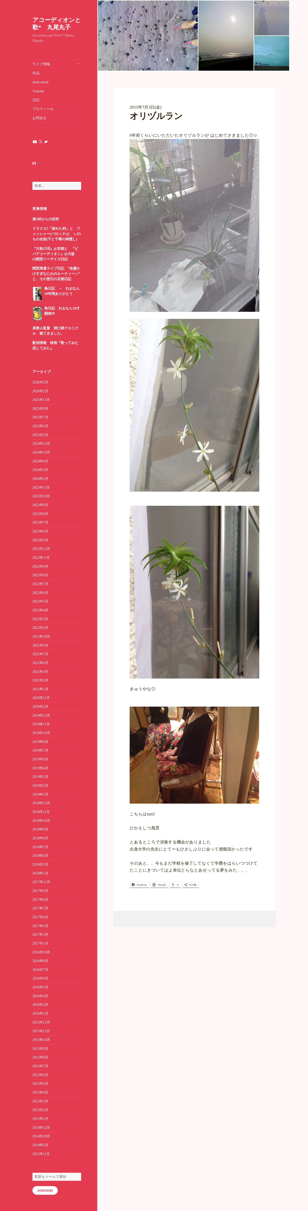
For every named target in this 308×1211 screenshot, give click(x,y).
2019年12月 (41, 715)
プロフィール (43, 109)
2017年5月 (40, 926)
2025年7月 (40, 417)
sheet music (40, 82)
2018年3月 (40, 864)
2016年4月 (40, 996)
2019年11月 (41, 724)
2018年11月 (41, 812)
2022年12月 (41, 549)
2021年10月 (41, 636)
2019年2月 (40, 786)
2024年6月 (40, 461)
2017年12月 (41, 882)
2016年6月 (40, 978)
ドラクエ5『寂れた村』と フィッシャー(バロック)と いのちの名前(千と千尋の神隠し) (56, 234)
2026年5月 (40, 382)
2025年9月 (40, 409)
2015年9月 (40, 1049)
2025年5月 (40, 426)
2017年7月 (40, 908)
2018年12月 (41, 803)
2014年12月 (41, 1128)
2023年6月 (40, 531)
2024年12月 (41, 443)
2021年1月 (40, 689)
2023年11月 (41, 487)
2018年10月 (41, 821)
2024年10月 (41, 452)
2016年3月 (40, 1005)
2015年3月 (40, 1101)
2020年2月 (40, 707)
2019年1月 (40, 794)
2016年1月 (40, 1013)
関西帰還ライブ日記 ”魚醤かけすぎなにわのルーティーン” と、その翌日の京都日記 (56, 273)
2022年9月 (40, 566)
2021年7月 (40, 654)
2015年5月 (40, 1084)
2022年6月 (40, 593)
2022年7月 (40, 584)
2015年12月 (41, 1022)
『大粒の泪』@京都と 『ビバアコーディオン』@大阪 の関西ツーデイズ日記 (55, 254)
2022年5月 (40, 601)
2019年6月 (40, 759)
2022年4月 (40, 610)
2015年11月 (41, 1031)
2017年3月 (40, 935)
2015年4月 (40, 1092)
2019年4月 (40, 768)
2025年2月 (40, 435)
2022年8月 (40, 575)
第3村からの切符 (45, 219)
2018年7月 (40, 847)
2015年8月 (40, 1057)
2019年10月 (41, 733)
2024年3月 (40, 470)
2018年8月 (40, 838)
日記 (35, 100)
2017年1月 (40, 943)
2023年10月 (41, 496)
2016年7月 (40, 970)
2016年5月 (40, 987)
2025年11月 (41, 400)
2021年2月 (40, 680)
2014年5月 (40, 1145)
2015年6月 (40, 1075)
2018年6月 (40, 856)
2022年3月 (40, 619)
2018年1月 (40, 873)
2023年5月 (40, 540)
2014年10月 (41, 1136)
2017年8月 (40, 900)
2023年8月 (40, 514)
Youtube (38, 91)
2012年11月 (41, 1154)
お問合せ (39, 118)
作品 (35, 73)
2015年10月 (41, 1040)
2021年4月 (40, 672)
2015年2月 (40, 1110)
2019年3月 (40, 777)
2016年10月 (41, 952)
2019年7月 (40, 750)
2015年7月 (40, 1066)
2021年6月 (40, 663)
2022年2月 (40, 628)
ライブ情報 (41, 64)
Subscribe (45, 1190)
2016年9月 (40, 961)
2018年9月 (40, 829)
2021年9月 (40, 645)
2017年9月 (40, 891)
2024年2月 (40, 479)
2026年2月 (40, 391)
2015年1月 (40, 1119)
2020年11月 (41, 698)
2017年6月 (40, 917)
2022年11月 (41, 558)
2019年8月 (40, 742)
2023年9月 (40, 505)
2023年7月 (40, 522)
